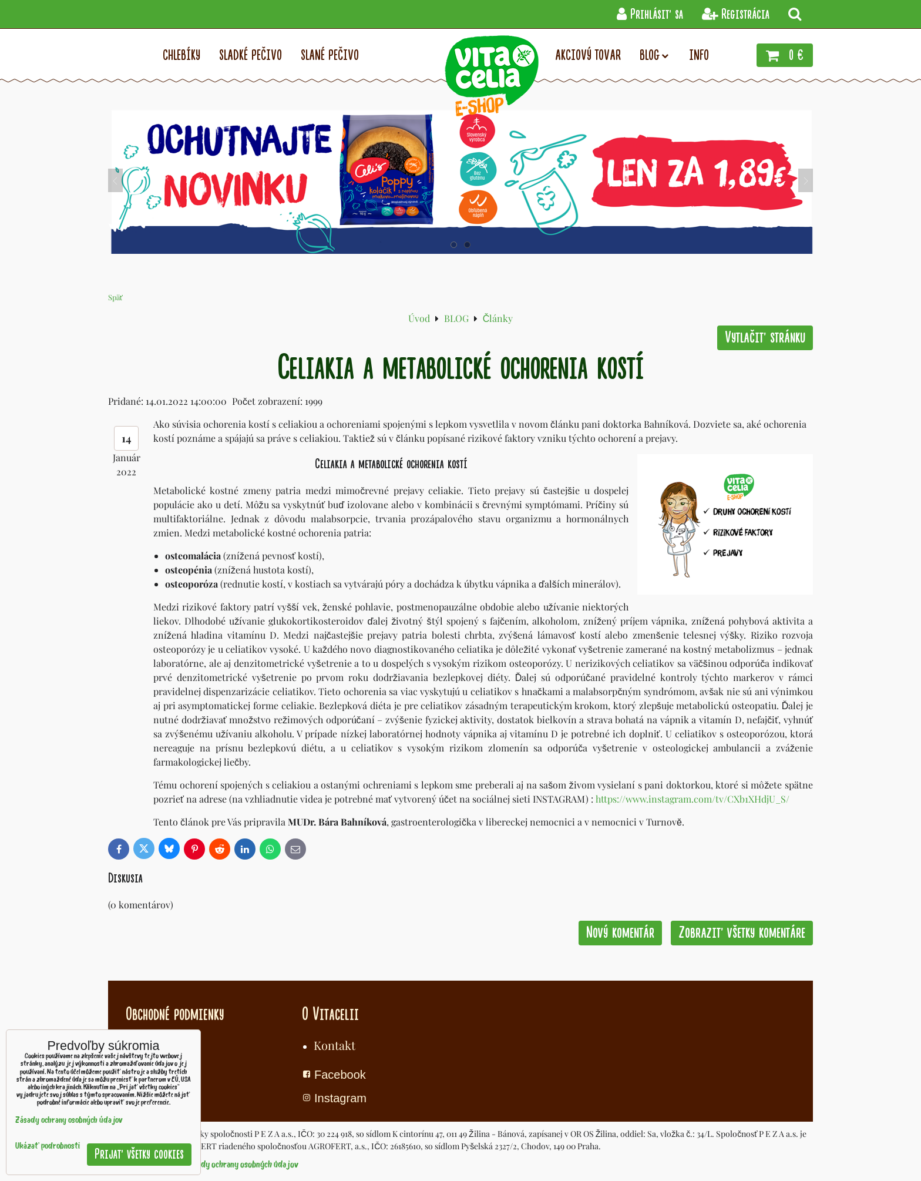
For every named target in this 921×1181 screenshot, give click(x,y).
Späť (115, 297)
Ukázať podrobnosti (47, 1146)
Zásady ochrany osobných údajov (242, 1165)
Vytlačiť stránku (765, 337)
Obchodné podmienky (175, 1014)
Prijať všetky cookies (139, 1154)
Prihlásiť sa (650, 14)
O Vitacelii (330, 1014)
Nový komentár (620, 932)
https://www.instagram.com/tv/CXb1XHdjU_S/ (692, 799)
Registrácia (735, 14)
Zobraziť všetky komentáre (741, 932)
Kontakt (334, 1045)
